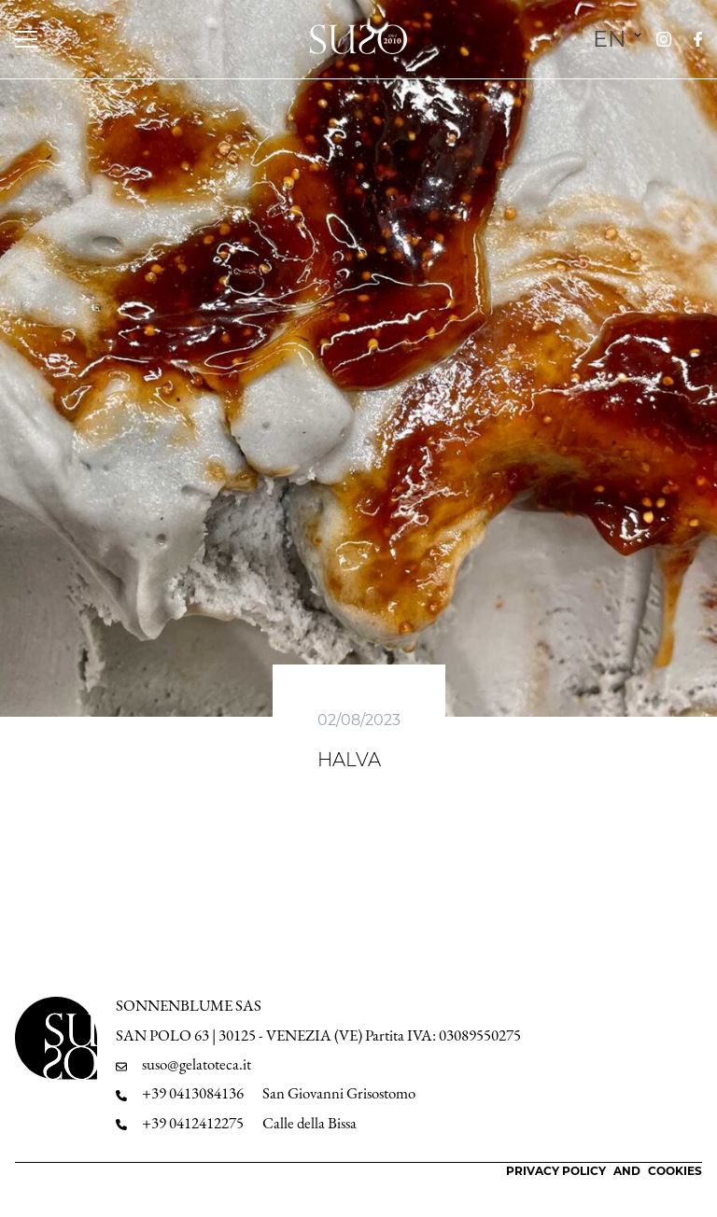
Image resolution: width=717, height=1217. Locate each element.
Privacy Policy (556, 1171)
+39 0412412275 (193, 1123)
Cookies (675, 1171)
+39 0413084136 (193, 1093)
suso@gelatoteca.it (196, 1064)
